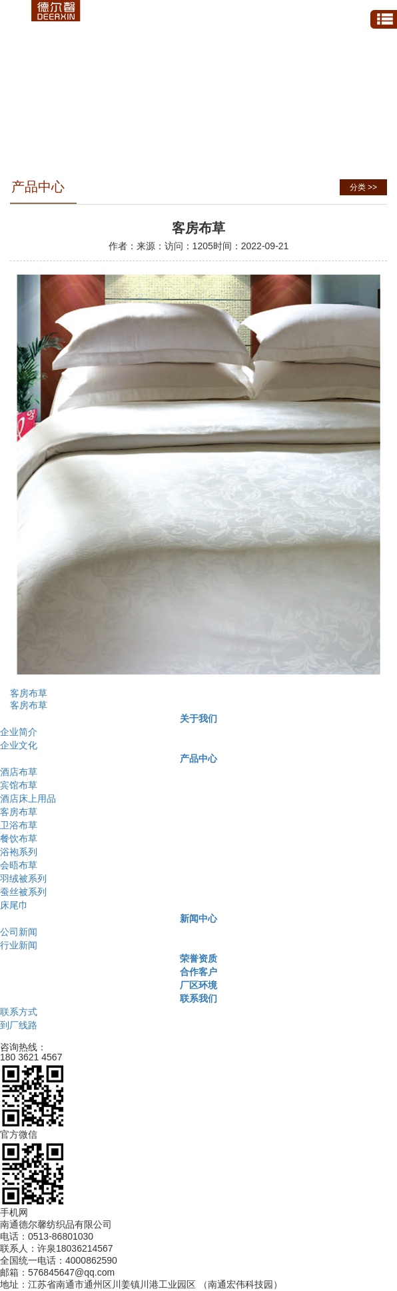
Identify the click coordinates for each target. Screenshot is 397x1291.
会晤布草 (18, 865)
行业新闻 (18, 945)
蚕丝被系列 (23, 891)
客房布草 (28, 693)
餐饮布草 (18, 838)
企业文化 (18, 745)
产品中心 (198, 758)
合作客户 (198, 971)
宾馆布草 (18, 785)
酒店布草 (18, 771)
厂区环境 (198, 985)
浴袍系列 (18, 851)
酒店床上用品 (28, 798)
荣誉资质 (198, 958)
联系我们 (198, 998)
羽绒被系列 (23, 878)
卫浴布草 (18, 825)
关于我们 (198, 718)
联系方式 (18, 1011)
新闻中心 (198, 918)
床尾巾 (14, 905)
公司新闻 (18, 931)
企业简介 (18, 731)
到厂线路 (18, 1025)
